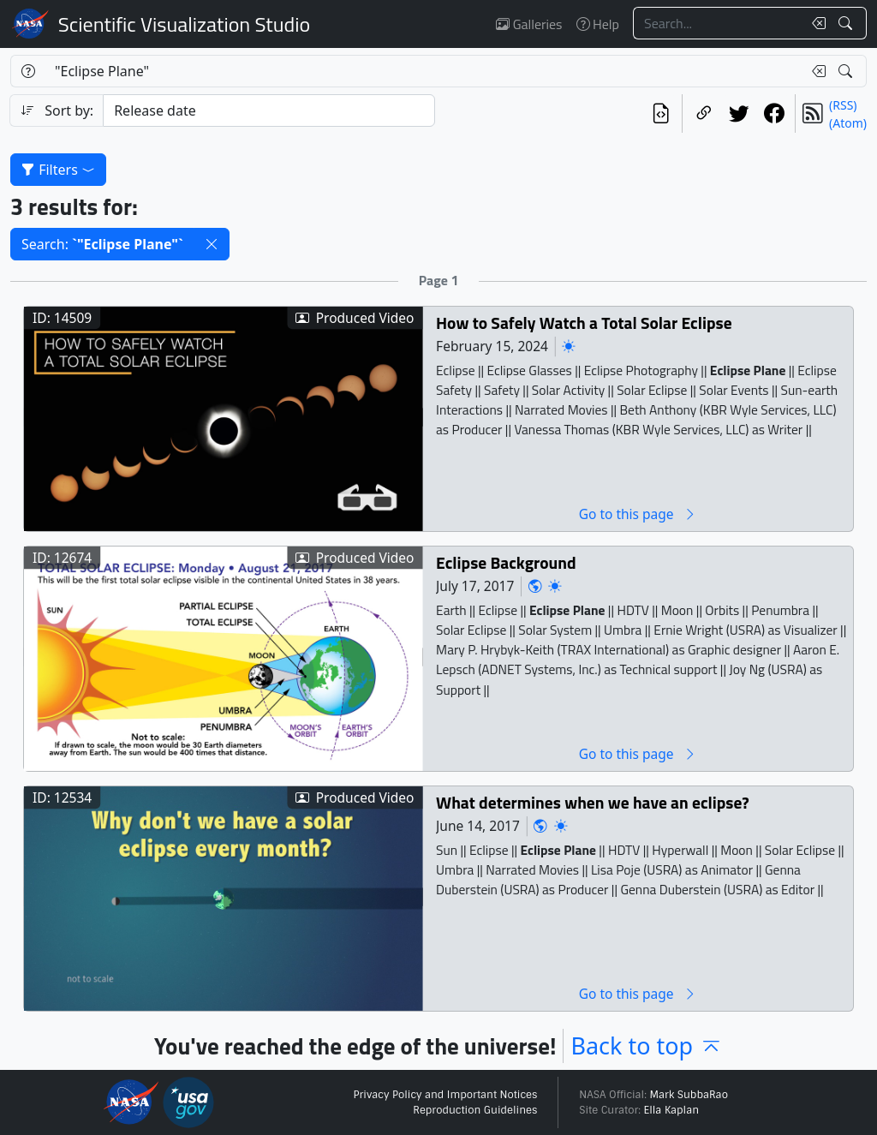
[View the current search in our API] (661, 113)
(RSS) (842, 105)
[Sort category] (269, 110)
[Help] (27, 71)
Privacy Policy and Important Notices (445, 1095)
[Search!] (847, 23)
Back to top (646, 1045)
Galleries (529, 24)
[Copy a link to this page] (703, 113)
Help (597, 24)
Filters (58, 169)
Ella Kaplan (672, 1110)
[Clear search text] (815, 23)
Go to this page (638, 514)
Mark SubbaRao (688, 1095)
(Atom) (848, 123)
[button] (212, 244)
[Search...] (717, 23)
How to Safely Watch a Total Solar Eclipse (584, 322)
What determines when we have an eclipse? (592, 802)
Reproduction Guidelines (475, 1110)
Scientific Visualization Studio (184, 24)
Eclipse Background (506, 562)
